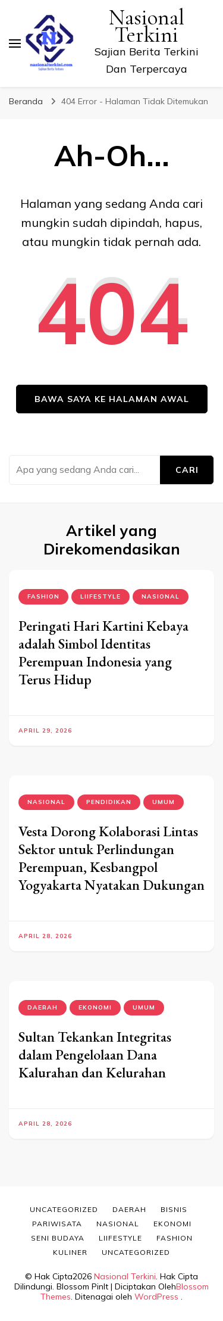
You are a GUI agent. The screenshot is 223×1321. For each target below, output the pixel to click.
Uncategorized (64, 1209)
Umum (163, 802)
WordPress (156, 1296)
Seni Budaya (57, 1237)
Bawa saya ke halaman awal (111, 399)
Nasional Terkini (146, 26)
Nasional (161, 596)
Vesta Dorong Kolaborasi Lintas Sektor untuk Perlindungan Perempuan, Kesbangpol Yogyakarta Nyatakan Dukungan (111, 858)
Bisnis (174, 1209)
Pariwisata (57, 1223)
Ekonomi (95, 1007)
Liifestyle (100, 596)
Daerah (42, 1007)
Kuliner (70, 1252)
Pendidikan (108, 802)
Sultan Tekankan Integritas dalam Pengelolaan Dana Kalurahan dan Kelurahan (94, 1054)
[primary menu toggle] (15, 43)
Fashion (43, 596)
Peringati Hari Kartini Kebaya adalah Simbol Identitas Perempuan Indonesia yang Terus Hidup (103, 652)
